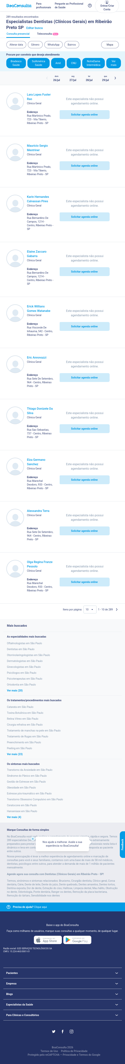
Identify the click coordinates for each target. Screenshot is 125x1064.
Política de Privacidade (74, 1051)
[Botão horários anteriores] (47, 78)
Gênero (35, 44)
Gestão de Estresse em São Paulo (26, 781)
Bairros (72, 44)
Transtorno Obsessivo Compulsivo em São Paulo (35, 799)
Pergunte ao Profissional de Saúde (69, 5)
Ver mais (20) (15, 690)
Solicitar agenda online (84, 114)
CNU (73, 63)
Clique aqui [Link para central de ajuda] (30, 906)
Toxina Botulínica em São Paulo (25, 712)
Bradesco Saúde (16, 63)
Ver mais (113, 63)
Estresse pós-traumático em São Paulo (29, 793)
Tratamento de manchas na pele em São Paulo (34, 730)
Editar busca (34, 28)
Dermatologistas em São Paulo (25, 661)
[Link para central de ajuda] (8, 907)
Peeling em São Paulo (19, 748)
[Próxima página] (116, 609)
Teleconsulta (48, 35)
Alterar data (16, 44)
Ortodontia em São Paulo (21, 684)
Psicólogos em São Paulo (21, 672)
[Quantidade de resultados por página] (90, 609)
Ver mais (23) (15, 754)
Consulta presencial (18, 35)
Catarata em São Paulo (20, 706)
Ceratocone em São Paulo (22, 805)
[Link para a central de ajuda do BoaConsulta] (90, 5)
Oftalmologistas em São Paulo (24, 643)
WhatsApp (53, 44)
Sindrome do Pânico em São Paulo (27, 775)
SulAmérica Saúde (38, 63)
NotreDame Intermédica (93, 63)
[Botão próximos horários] (115, 78)
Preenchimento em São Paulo (24, 742)
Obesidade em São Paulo (21, 787)
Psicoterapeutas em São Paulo (24, 678)
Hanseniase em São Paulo (22, 811)
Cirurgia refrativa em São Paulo (25, 724)
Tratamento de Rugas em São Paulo (27, 736)
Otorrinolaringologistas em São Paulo (28, 655)
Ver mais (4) (14, 817)
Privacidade (69, 1054)
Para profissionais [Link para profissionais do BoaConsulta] (43, 5)
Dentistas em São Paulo (20, 649)
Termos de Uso (49, 1051)
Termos (83, 1054)
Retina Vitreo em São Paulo (22, 718)
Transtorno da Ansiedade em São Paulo (30, 769)
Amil (58, 63)
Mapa (110, 44)
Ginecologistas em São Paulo (24, 666)
